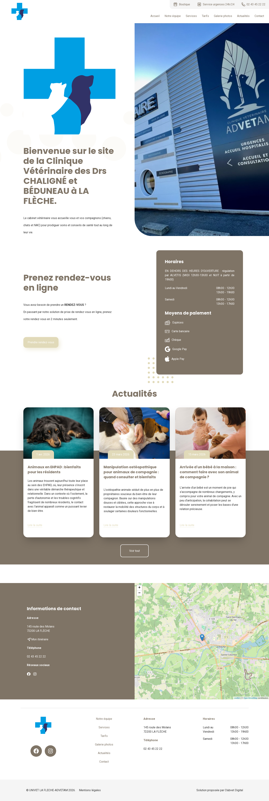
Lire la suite (35, 525)
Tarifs (205, 16)
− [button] (139, 593)
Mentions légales (90, 790)
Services (191, 16)
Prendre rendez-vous (41, 342)
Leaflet (237, 698)
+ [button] (139, 588)
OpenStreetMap (250, 698)
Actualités (243, 16)
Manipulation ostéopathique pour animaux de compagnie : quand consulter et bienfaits (131, 471)
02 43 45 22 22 (36, 656)
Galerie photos (223, 16)
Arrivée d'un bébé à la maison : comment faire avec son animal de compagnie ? (209, 471)
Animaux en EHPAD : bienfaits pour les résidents (54, 469)
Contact (259, 16)
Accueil (155, 16)
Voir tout (134, 551)
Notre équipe (173, 16)
